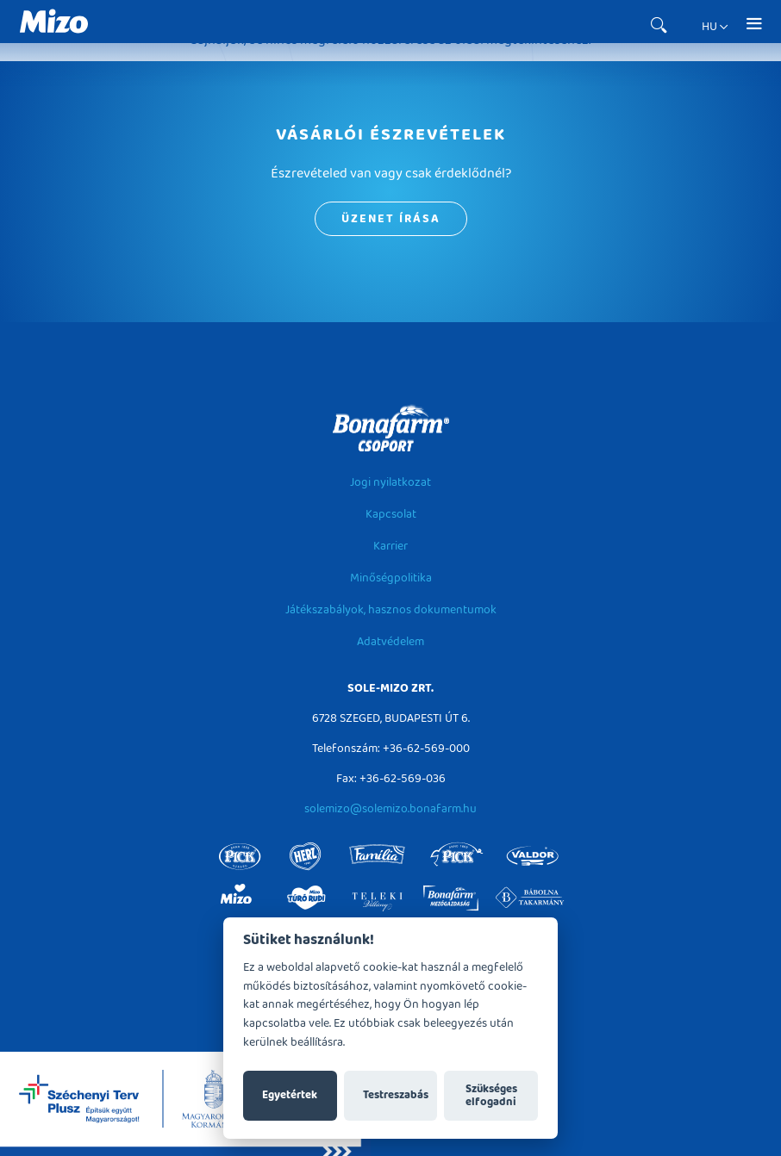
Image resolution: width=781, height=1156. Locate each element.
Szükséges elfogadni (491, 1095)
